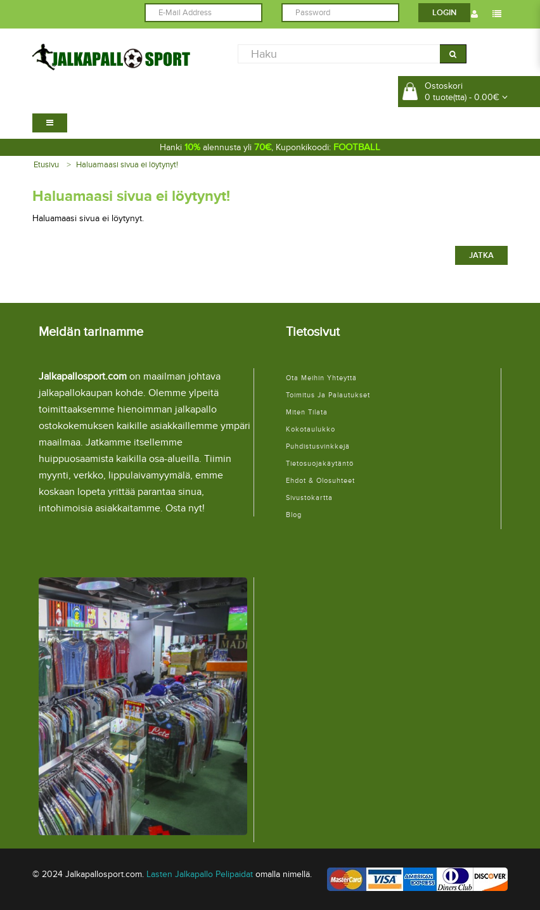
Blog (294, 515)
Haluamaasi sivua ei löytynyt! (127, 165)
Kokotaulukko (310, 429)
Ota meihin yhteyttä (321, 378)
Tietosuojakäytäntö (320, 463)
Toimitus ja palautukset (328, 395)
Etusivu (46, 165)
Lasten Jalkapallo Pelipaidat (199, 874)
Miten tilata (307, 412)
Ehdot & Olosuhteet (320, 481)
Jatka (481, 255)
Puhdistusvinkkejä (318, 446)
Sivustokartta (309, 498)
